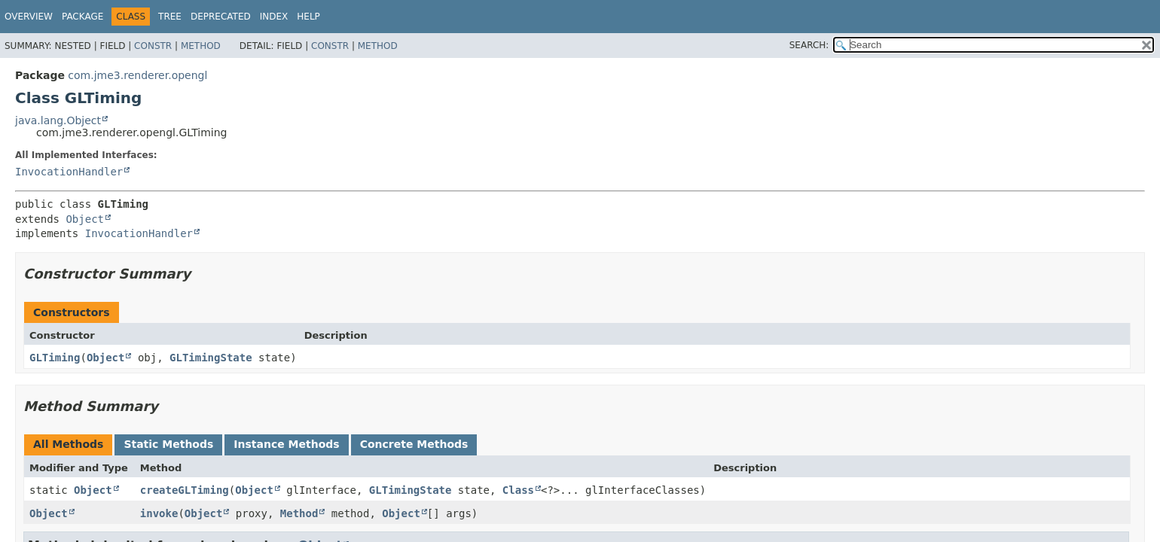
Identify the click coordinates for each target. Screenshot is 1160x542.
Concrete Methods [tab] (414, 444)
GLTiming (54, 358)
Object (85, 219)
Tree (170, 16)
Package (82, 16)
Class (518, 490)
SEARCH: (809, 45)
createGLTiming (184, 490)
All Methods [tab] (68, 444)
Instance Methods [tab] (286, 444)
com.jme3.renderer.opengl (137, 75)
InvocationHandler (69, 172)
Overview (29, 16)
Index (274, 16)
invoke (159, 513)
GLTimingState (210, 358)
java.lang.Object (58, 120)
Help (308, 16)
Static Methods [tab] (168, 444)
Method (201, 46)
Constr (153, 46)
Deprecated (221, 16)
